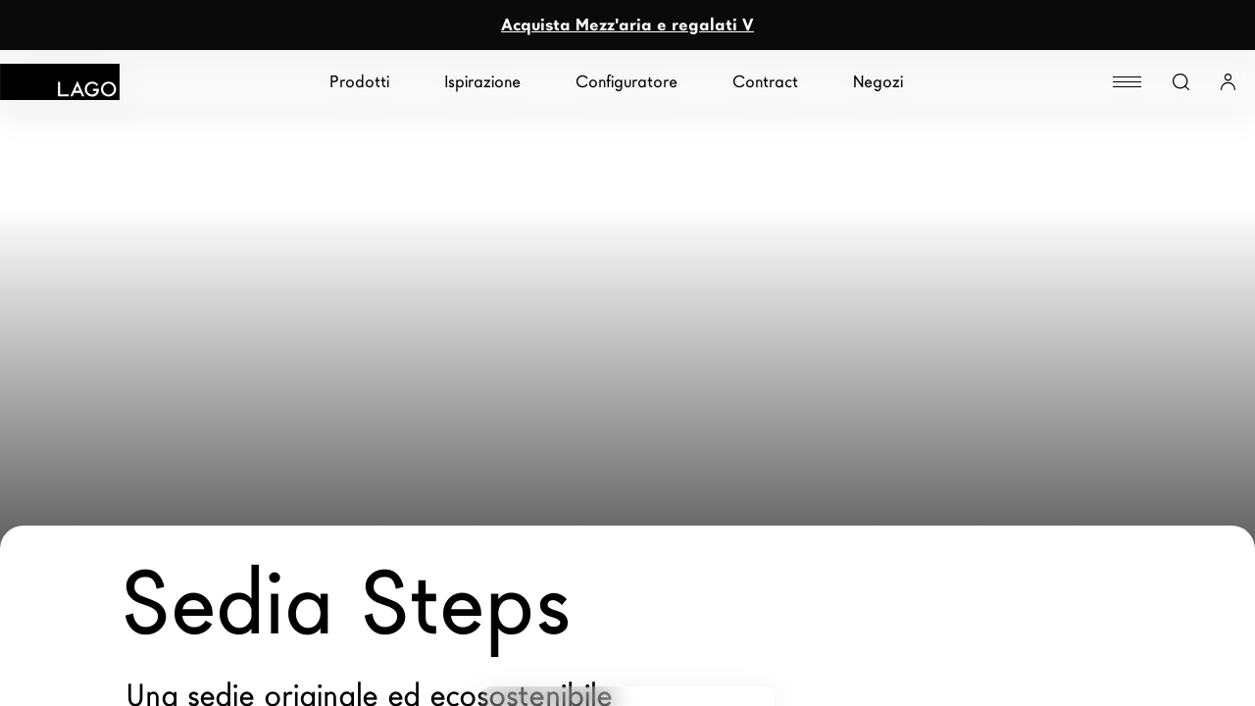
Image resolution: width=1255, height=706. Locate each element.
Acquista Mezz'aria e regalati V (627, 25)
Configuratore (627, 82)
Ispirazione (482, 82)
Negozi (878, 82)
